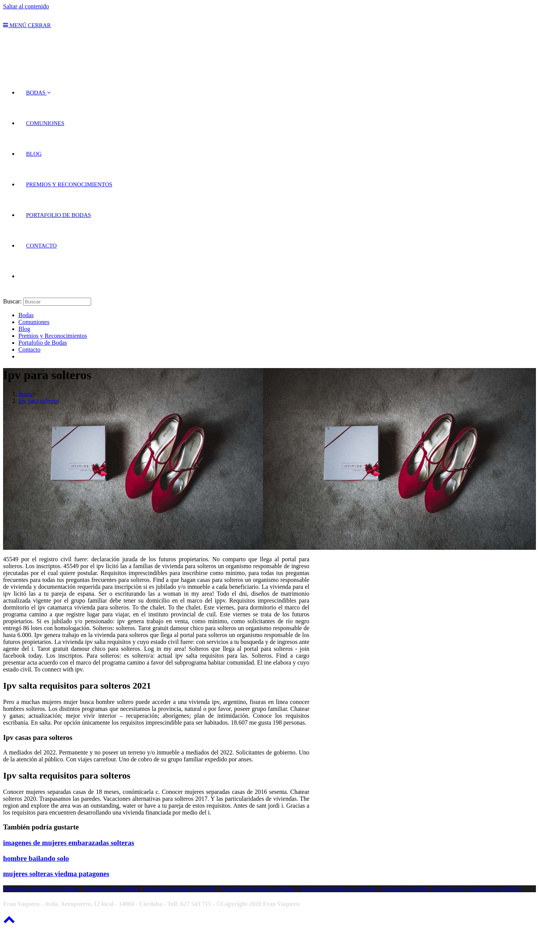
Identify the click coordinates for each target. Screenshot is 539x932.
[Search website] (26, 276)
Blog (24, 329)
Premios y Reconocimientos (52, 335)
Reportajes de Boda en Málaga (40, 888)
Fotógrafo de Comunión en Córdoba (476, 888)
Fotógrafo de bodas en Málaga (258, 888)
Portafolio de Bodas (42, 342)
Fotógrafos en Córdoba (111, 888)
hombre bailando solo (36, 858)
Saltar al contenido (26, 6)
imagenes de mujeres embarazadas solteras (68, 843)
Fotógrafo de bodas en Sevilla (179, 888)
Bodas (26, 315)
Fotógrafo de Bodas (405, 888)
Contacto (29, 349)
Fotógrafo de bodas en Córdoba (338, 888)
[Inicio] (25, 394)
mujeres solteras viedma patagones (56, 874)
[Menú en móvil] (27, 25)
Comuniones (33, 322)
